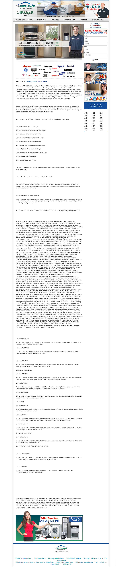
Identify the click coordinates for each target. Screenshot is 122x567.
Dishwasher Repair (97, 19)
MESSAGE (86, 52)
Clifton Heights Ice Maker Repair (64, 562)
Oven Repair (83, 19)
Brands (30, 19)
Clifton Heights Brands (39, 558)
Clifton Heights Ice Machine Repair (45, 562)
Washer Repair (41, 19)
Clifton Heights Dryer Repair (74, 558)
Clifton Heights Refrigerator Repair (92, 558)
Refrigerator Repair (69, 19)
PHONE (86, 41)
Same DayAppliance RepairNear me (101, 67)
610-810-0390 (92, 6)
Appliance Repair (20, 19)
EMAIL (85, 46)
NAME (85, 35)
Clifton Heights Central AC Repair (84, 562)
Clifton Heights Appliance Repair (23, 558)
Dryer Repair (55, 19)
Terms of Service (66, 564)
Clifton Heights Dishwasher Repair (24, 562)
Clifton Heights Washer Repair (56, 558)
